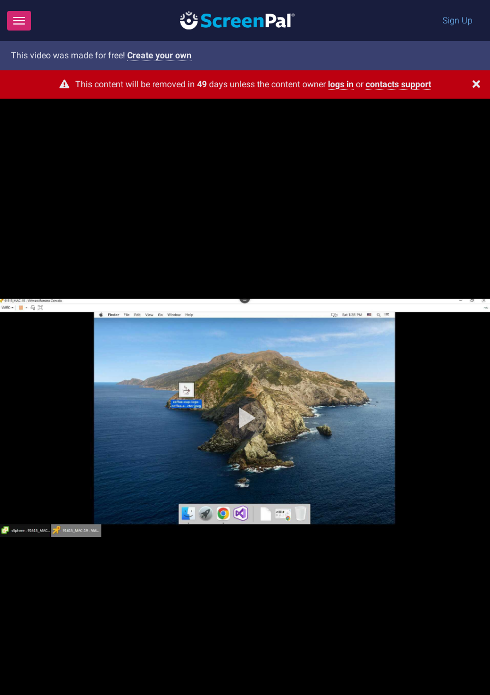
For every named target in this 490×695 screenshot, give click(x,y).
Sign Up (458, 20)
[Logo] (237, 20)
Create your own (159, 55)
